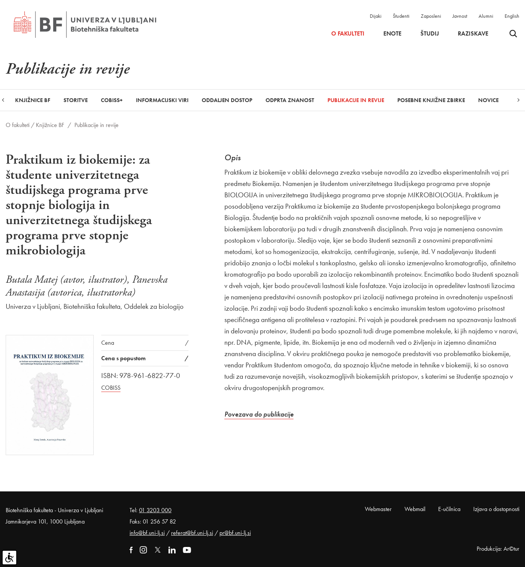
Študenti (401, 15)
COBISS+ (112, 100)
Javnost (459, 15)
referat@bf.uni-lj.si (192, 533)
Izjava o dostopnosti (496, 509)
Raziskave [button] (473, 33)
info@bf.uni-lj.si (147, 533)
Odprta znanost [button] (290, 100)
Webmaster (378, 509)
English (512, 15)
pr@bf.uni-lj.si (235, 533)
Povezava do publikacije (258, 414)
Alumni (486, 15)
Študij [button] (429, 33)
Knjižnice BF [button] (32, 100)
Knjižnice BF (50, 125)
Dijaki (375, 15)
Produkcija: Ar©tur (498, 549)
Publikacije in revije (355, 100)
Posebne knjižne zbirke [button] (431, 100)
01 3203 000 (155, 510)
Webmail (415, 509)
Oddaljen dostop (227, 100)
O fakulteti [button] (347, 33)
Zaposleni (431, 15)
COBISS (110, 388)
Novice (488, 100)
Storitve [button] (75, 100)
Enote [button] (392, 33)
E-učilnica (449, 509)
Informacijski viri (162, 100)
